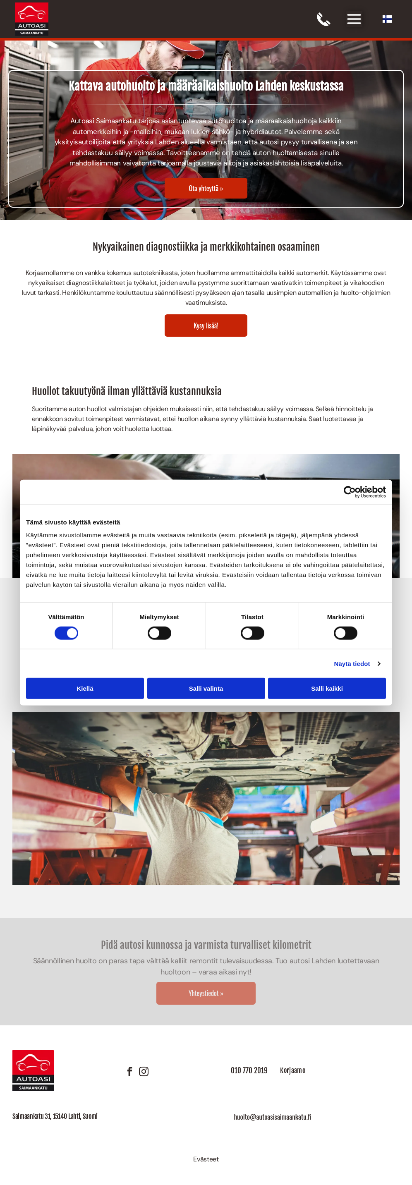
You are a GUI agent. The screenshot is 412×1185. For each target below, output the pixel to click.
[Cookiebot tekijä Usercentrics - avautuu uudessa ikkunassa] (350, 492)
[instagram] (144, 1073)
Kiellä (85, 688)
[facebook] (129, 1073)
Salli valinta (206, 688)
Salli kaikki (327, 688)
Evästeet (205, 1159)
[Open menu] (354, 19)
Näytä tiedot (352, 663)
